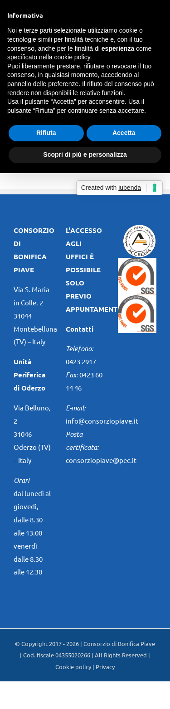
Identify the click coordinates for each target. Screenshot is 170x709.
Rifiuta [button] (46, 132)
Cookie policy (73, 666)
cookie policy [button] (72, 57)
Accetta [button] (124, 132)
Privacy (105, 666)
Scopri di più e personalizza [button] (84, 154)
